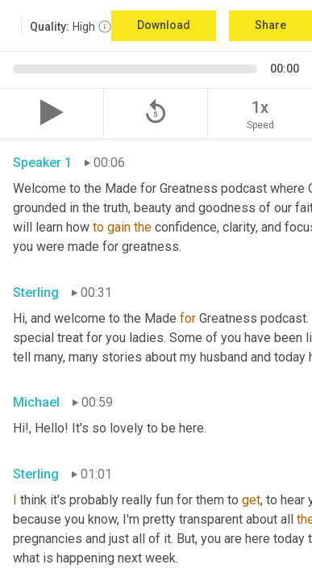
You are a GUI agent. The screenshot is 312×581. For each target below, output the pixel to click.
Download (163, 25)
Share (270, 25)
